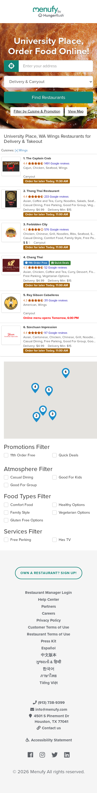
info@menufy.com (49, 709)
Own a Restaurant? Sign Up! (48, 573)
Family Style (20, 512)
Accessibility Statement (48, 740)
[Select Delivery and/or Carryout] (48, 82)
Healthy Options (72, 505)
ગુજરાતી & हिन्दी (48, 662)
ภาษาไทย (48, 676)
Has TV (65, 540)
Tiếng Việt (49, 682)
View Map (76, 111)
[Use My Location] (11, 66)
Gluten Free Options (26, 520)
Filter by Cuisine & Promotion (37, 111)
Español (48, 648)
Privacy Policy (48, 620)
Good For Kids (70, 477)
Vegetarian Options (74, 512)
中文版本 (48, 655)
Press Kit (48, 641)
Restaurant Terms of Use (48, 634)
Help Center (48, 599)
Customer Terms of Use (48, 627)
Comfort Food (21, 505)
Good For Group (23, 485)
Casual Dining (21, 477)
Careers (48, 613)
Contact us (48, 728)
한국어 (48, 669)
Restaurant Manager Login (48, 592)
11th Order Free (22, 455)
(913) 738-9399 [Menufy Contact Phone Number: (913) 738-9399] (48, 702)
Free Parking (20, 540)
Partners (48, 606)
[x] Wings (21, 150)
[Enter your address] (56, 66)
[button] (43, 410)
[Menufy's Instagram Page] (42, 755)
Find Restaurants (48, 97)
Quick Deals (68, 455)
